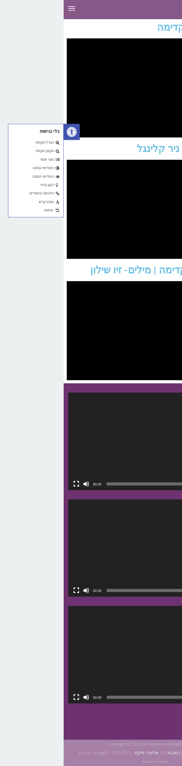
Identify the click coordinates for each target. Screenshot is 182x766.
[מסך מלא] (13, 484)
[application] (91, 441)
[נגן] (169, 484)
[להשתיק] (22, 484)
